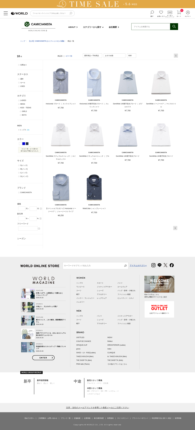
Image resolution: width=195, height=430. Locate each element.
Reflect (110, 341)
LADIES (23, 100)
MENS (22, 104)
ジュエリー (80, 302)
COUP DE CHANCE (83, 341)
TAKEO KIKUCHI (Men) (84, 356)
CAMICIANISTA (38, 24)
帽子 (78, 294)
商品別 (60, 56)
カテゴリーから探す (92, 27)
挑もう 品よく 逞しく (46, 381)
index (109, 349)
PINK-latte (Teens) (83, 364)
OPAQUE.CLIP (81, 345)
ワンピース (80, 287)
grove (78, 349)
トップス (24, 130)
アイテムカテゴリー (138, 265)
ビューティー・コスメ (126, 298)
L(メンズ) (23, 173)
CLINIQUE (111, 353)
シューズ (100, 291)
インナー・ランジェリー (85, 298)
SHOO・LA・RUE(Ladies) (86, 353)
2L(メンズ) (24, 176)
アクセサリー (102, 294)
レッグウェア (102, 298)
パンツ (120, 283)
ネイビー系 (27, 143)
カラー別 (69, 56)
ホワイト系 (20, 143)
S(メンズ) (23, 165)
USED (22, 86)
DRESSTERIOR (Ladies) (117, 345)
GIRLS (24, 111)
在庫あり (23, 65)
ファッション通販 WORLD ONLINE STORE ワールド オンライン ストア (19, 13)
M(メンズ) (24, 169)
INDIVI (110, 337)
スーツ (78, 291)
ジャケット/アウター (104, 287)
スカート (100, 283)
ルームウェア (122, 287)
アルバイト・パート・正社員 (97, 381)
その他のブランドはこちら (117, 364)
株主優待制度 (99, 418)
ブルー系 (23, 143)
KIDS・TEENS (25, 108)
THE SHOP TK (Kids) (115, 360)
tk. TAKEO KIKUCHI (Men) (117, 356)
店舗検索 (77, 418)
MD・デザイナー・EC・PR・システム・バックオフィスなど (102, 391)
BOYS (24, 115)
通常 (22, 79)
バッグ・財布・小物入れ (126, 291)
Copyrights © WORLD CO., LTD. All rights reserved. (97, 425)
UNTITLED (80, 337)
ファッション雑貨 (124, 294)
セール (22, 83)
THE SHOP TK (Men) (84, 360)
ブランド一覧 (66, 418)
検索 (174, 26)
